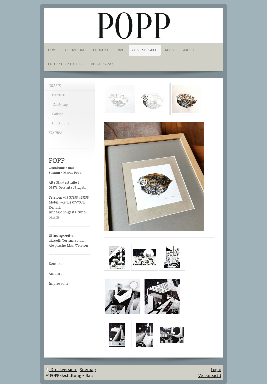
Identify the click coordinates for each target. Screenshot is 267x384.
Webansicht (209, 375)
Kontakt (55, 263)
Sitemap (88, 369)
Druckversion (61, 369)
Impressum (58, 283)
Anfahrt (55, 273)
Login (216, 369)
